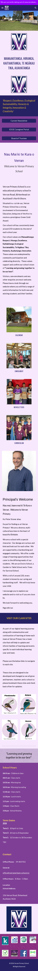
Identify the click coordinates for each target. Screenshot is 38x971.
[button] (2, 8)
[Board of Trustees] (19, 138)
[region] (19, 2)
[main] (19, 63)
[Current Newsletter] (19, 121)
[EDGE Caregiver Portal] (19, 130)
